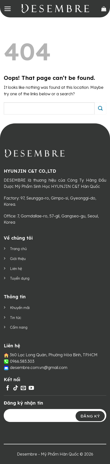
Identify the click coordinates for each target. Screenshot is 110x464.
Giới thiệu (18, 259)
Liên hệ (16, 268)
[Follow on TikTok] (15, 388)
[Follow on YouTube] (31, 388)
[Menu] (7, 9)
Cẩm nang (18, 327)
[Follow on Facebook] (7, 388)
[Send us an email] (23, 388)
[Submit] (100, 108)
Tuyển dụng (19, 278)
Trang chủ (18, 249)
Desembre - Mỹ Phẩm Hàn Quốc (48, 454)
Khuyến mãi (20, 308)
